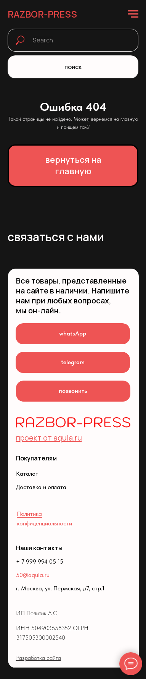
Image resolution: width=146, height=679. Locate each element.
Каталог (27, 473)
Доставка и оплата (41, 487)
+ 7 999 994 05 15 (39, 561)
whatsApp (72, 333)
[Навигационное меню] (133, 14)
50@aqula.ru (33, 575)
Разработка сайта (38, 657)
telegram (73, 362)
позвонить (73, 390)
